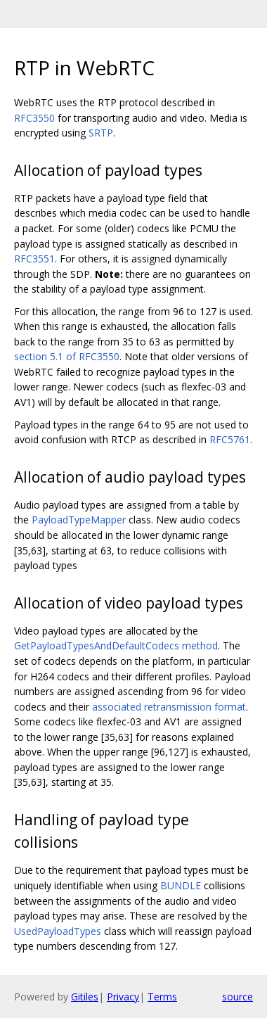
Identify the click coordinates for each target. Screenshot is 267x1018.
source (237, 996)
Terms (162, 996)
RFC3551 (34, 258)
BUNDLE (180, 885)
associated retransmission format (169, 706)
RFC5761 (229, 439)
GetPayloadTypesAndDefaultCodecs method (116, 645)
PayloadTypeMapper (79, 519)
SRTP (101, 132)
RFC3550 (34, 118)
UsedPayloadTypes (57, 931)
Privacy (123, 996)
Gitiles (84, 996)
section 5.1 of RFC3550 (66, 356)
